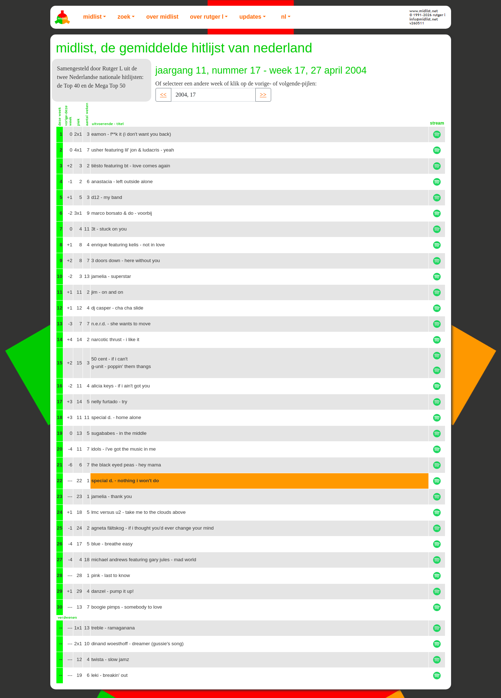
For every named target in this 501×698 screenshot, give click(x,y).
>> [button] (263, 95)
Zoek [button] (123, 17)
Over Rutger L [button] (206, 17)
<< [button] (163, 95)
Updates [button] (250, 17)
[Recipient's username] (213, 95)
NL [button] (283, 17)
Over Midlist (162, 17)
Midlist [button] (92, 17)
